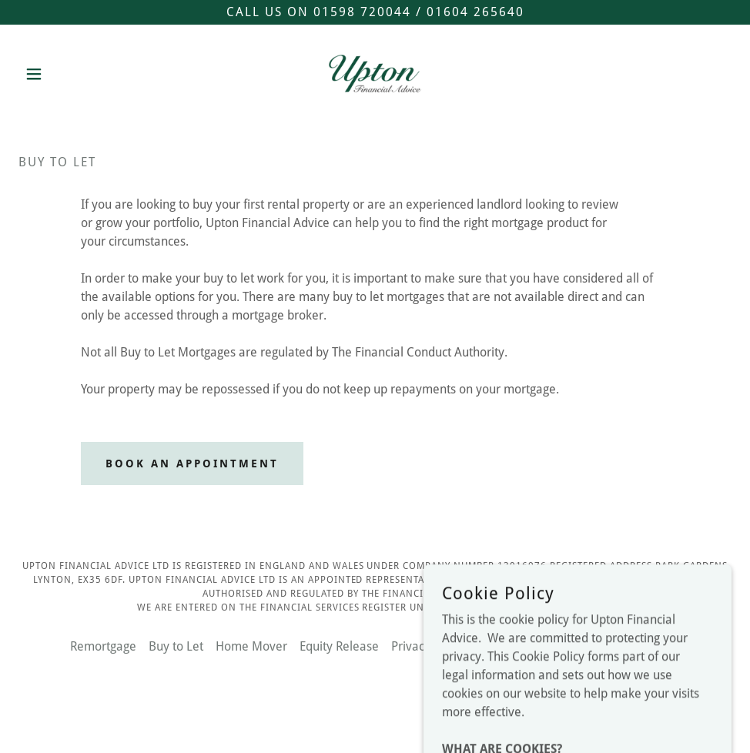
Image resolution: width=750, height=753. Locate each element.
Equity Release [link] (339, 646)
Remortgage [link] (103, 646)
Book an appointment (192, 463)
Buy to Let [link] (176, 646)
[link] (375, 74)
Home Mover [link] (251, 646)
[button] (72, 74)
